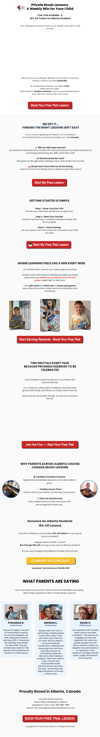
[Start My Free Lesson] (49, 182)
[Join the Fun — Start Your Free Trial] (50, 444)
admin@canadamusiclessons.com (56, 707)
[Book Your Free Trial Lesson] (50, 105)
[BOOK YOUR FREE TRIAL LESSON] (50, 718)
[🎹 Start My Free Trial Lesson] (48, 244)
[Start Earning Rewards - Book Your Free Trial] (50, 339)
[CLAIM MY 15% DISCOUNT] (50, 560)
